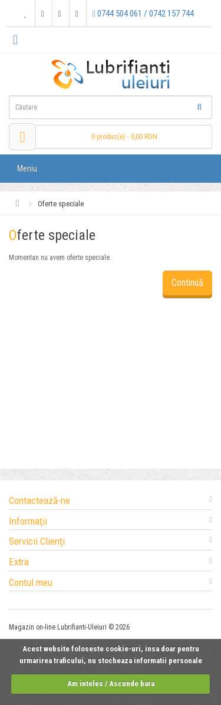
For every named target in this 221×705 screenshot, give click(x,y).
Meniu (27, 168)
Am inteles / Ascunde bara (110, 683)
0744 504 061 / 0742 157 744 (143, 13)
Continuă (187, 282)
